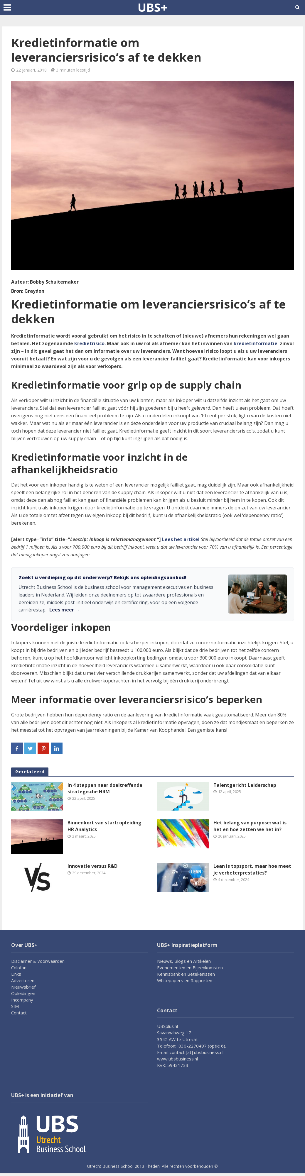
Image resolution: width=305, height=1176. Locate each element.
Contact (19, 1013)
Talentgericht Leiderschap (244, 785)
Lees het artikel (181, 539)
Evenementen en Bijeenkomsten (190, 967)
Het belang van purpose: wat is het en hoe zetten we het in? (250, 826)
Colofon (18, 967)
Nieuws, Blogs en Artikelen (184, 961)
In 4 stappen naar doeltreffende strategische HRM (105, 788)
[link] (152, 594)
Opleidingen (23, 993)
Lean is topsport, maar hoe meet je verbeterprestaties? (252, 869)
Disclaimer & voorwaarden (38, 961)
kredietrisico (89, 343)
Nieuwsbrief (23, 987)
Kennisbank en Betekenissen (186, 974)
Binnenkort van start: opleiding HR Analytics (104, 826)
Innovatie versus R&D (92, 866)
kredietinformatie (257, 343)
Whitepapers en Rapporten (184, 980)
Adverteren (22, 980)
